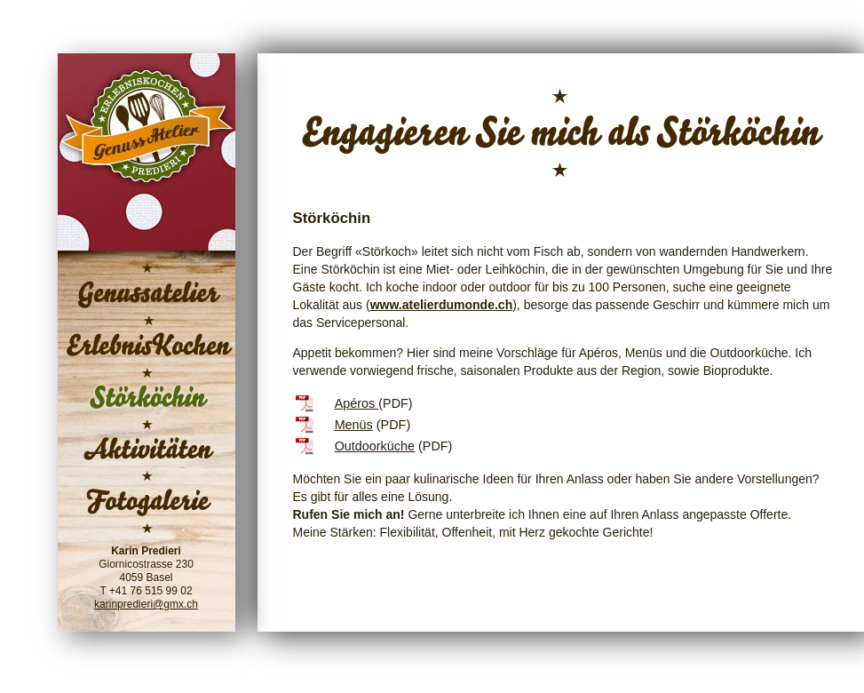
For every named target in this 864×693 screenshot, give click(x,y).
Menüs (354, 425)
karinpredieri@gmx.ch (146, 604)
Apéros (357, 403)
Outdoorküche (375, 446)
